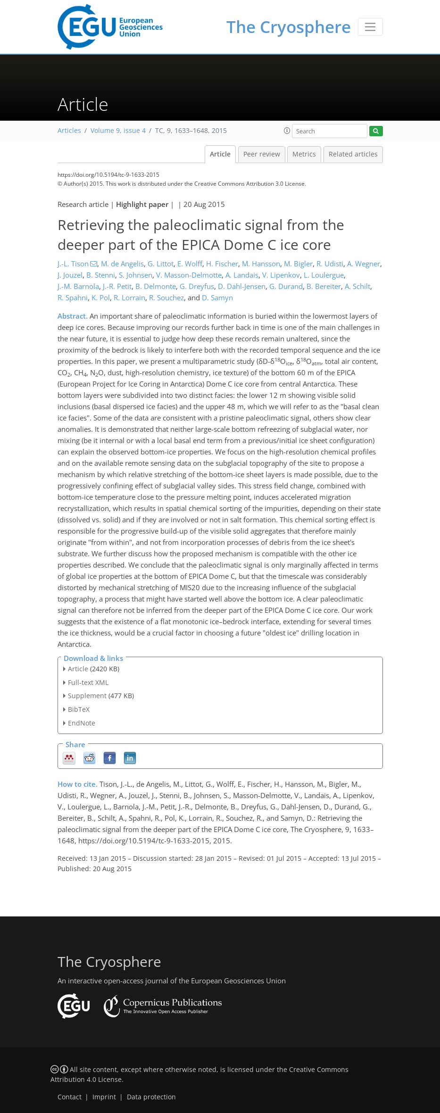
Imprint (104, 1097)
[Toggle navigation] (370, 27)
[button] (287, 130)
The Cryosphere (288, 27)
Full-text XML (88, 682)
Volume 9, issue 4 (118, 130)
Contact (70, 1097)
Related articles (353, 154)
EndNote (81, 722)
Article (220, 154)
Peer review (261, 154)
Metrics (304, 154)
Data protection (151, 1097)
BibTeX (79, 709)
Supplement (87, 695)
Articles (69, 130)
